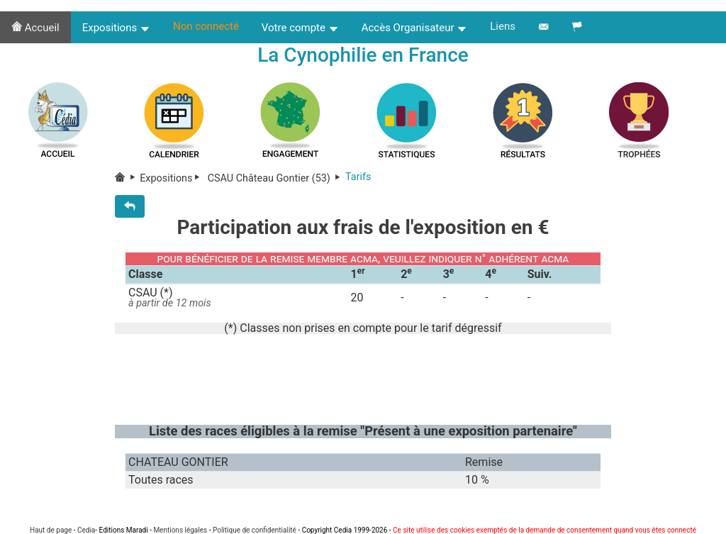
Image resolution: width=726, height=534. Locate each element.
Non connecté (206, 26)
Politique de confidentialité (254, 530)
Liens (502, 26)
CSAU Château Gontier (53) (275, 178)
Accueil (35, 27)
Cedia (86, 530)
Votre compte (300, 27)
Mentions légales (180, 530)
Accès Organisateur (415, 27)
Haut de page (51, 530)
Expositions (116, 27)
